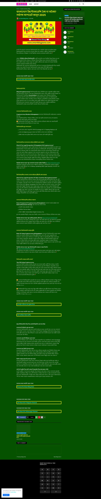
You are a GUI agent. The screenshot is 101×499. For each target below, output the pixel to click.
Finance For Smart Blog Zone (25, 386)
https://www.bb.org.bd (54, 163)
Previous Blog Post (21, 456)
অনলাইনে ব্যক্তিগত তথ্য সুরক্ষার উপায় (26, 304)
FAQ (36, 0)
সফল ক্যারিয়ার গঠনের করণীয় (24, 315)
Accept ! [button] (6, 495)
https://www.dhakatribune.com (26, 248)
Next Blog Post (57, 456)
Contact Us (27, 0)
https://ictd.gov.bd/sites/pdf (49, 218)
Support (32, 0)
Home (17, 0)
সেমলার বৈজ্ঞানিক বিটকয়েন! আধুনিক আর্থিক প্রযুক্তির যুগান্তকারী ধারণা (23, 436)
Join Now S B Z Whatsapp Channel (27, 411)
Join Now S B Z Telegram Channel (27, 402)
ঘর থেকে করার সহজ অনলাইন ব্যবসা (26, 79)
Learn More (13, 492)
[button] (80, 4)
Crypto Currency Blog (25, 8)
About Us (22, 0)
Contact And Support (42, 0)
